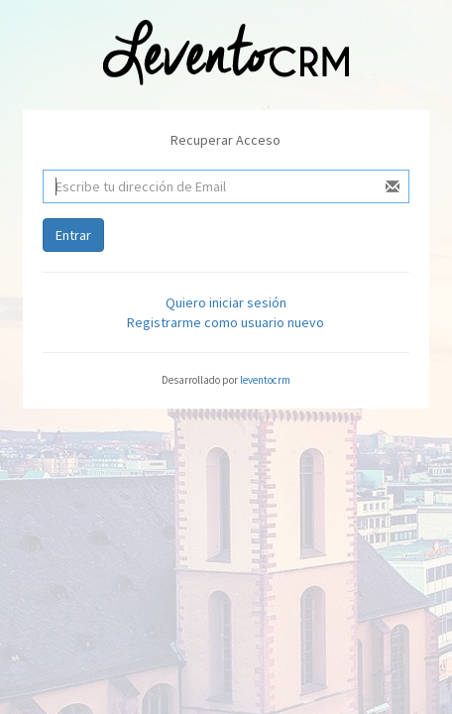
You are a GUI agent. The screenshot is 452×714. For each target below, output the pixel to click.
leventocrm (265, 380)
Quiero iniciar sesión (226, 302)
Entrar (73, 235)
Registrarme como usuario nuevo (225, 322)
